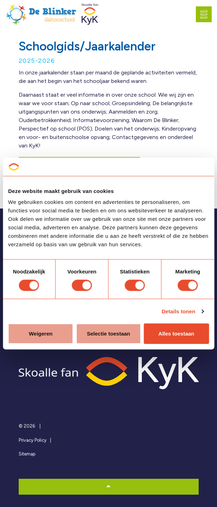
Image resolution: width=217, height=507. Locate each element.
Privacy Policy (33, 440)
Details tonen (178, 311)
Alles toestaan (176, 334)
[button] (109, 487)
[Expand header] (206, 14)
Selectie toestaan (108, 334)
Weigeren (41, 334)
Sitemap (27, 454)
